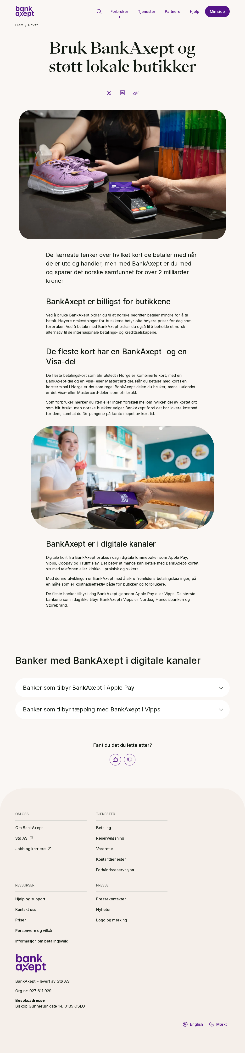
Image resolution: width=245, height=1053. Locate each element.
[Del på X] (109, 93)
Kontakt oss (25, 909)
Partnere (172, 11)
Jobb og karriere (33, 849)
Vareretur (104, 848)
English (192, 1024)
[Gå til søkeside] (99, 11)
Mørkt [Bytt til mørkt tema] (218, 1024)
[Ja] (115, 759)
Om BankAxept (29, 827)
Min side (217, 11)
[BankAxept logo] (24, 11)
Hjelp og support (30, 899)
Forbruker (119, 11)
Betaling (103, 827)
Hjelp (194, 11)
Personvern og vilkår (34, 930)
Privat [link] (33, 25)
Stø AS (24, 838)
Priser (20, 920)
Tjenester (146, 11)
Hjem (19, 25)
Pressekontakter (111, 899)
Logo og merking (111, 920)
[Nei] (129, 759)
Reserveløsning (110, 838)
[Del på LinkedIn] (122, 93)
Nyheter (103, 909)
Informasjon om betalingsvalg (41, 941)
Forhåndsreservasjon (115, 869)
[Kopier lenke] (136, 93)
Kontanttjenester (111, 859)
